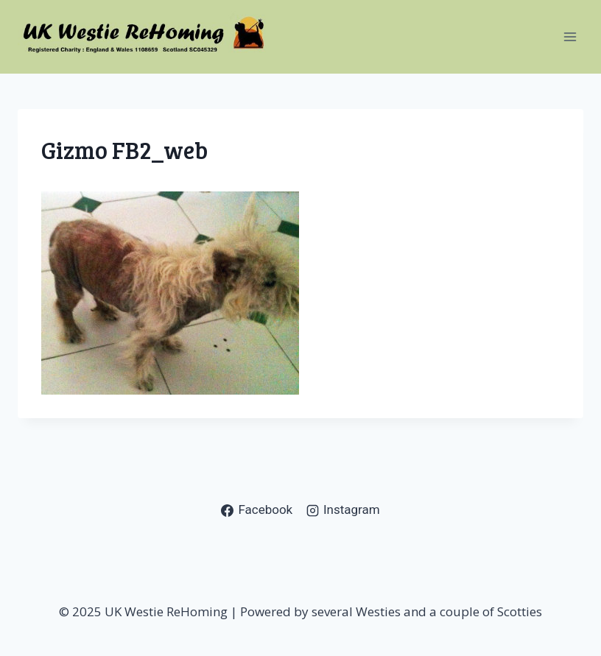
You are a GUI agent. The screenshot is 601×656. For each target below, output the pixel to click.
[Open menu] (569, 36)
